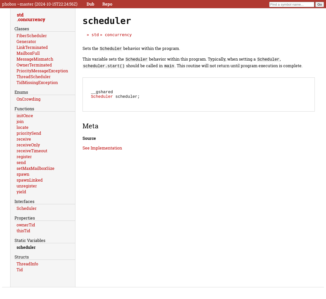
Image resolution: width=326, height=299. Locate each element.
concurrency (118, 34)
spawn (23, 174)
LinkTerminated (32, 47)
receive (24, 139)
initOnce (25, 115)
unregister (27, 185)
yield (21, 191)
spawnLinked (30, 180)
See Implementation (102, 148)
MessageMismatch (35, 59)
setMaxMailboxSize (36, 168)
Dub (90, 4)
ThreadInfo (27, 263)
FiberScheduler (32, 35)
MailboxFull (28, 53)
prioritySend (29, 133)
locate (23, 127)
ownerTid (26, 224)
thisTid (23, 230)
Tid (20, 269)
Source (89, 138)
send (21, 162)
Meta (90, 126)
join (20, 121)
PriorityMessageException (42, 70)
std (95, 34)
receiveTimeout (32, 150)
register (24, 156)
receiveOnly (28, 144)
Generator (26, 41)
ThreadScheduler (34, 76)
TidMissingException (37, 82)
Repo (107, 4)
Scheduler (102, 97)
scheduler (26, 247)
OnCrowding (28, 99)
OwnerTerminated (34, 64)
